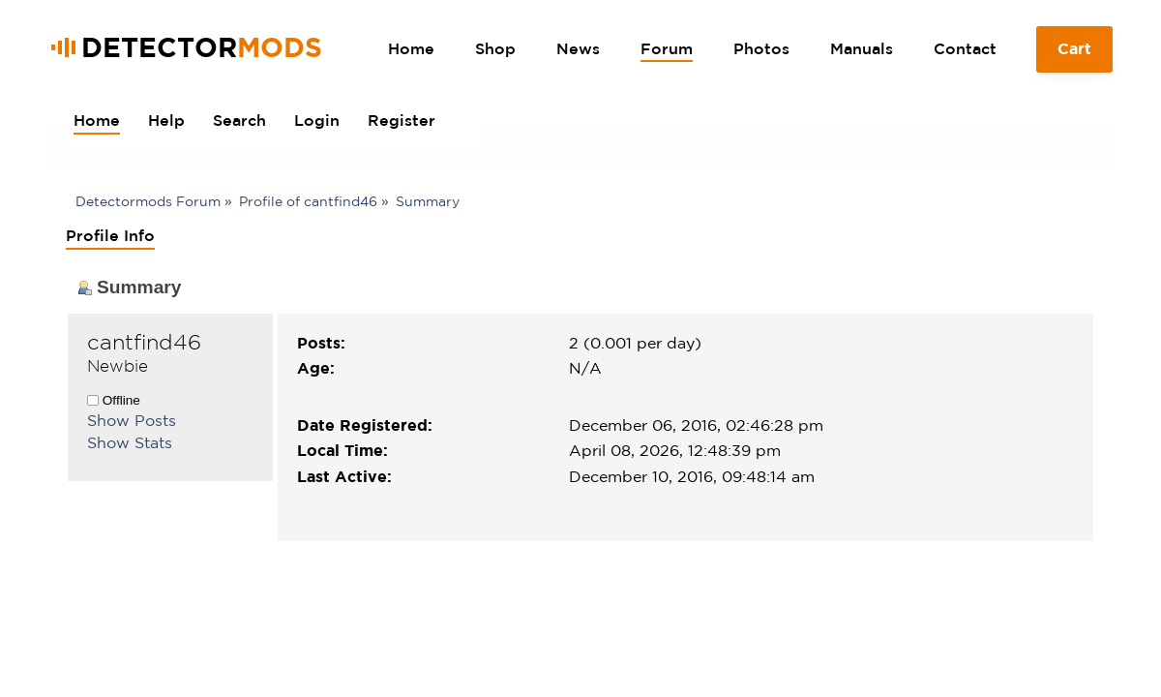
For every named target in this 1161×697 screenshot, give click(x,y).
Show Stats (129, 442)
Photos (761, 48)
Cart (1075, 56)
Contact (965, 48)
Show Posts (131, 420)
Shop (495, 48)
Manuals (861, 48)
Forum (666, 48)
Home (411, 48)
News (578, 48)
